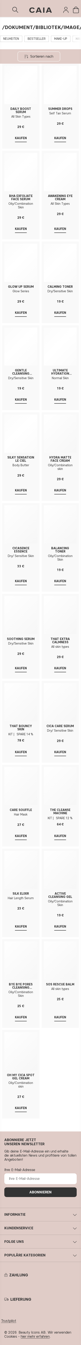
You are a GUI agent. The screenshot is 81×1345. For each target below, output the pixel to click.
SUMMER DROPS (60, 109)
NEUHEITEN (11, 39)
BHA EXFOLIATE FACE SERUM (21, 197)
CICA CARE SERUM (60, 726)
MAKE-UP (60, 39)
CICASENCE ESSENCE (20, 550)
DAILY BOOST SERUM (20, 110)
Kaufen (21, 752)
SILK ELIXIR (21, 893)
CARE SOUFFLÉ (21, 810)
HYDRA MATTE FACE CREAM (60, 459)
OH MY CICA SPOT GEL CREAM (21, 1077)
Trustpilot (8, 1321)
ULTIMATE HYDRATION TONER (60, 372)
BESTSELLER (37, 39)
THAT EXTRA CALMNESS (60, 640)
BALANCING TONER (60, 550)
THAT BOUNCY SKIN (21, 728)
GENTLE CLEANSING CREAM (20, 372)
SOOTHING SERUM (21, 639)
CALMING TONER (60, 286)
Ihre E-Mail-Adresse (19, 1170)
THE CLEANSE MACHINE (60, 811)
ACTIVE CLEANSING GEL (60, 895)
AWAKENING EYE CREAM (60, 197)
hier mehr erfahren (35, 1336)
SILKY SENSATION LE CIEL (20, 459)
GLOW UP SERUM (21, 286)
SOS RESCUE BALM (60, 984)
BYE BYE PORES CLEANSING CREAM (21, 986)
